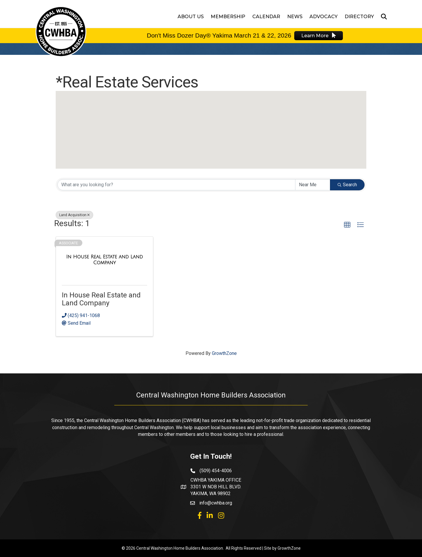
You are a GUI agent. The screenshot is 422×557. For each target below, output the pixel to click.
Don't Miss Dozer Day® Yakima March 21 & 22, (211, 35)
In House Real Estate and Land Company (101, 299)
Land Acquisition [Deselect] (74, 215)
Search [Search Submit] (347, 184)
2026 (283, 35)
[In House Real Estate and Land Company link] (104, 259)
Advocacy (323, 16)
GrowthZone (224, 353)
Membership (228, 16)
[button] (211, 124)
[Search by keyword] (176, 184)
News (294, 16)
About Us (191, 16)
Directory (359, 16)
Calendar (266, 16)
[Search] (382, 16)
